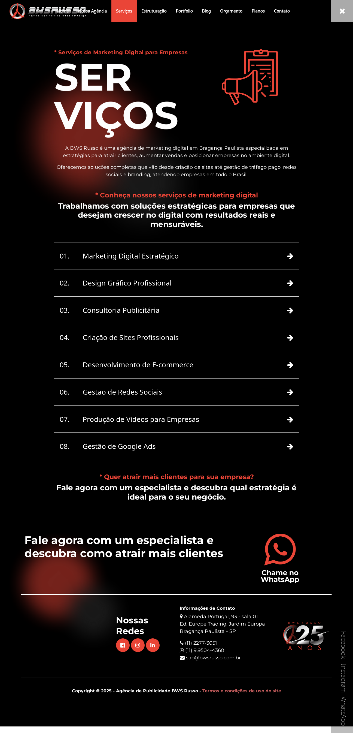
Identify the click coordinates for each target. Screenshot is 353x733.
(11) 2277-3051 (201, 657)
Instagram (343, 678)
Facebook (343, 645)
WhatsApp (343, 711)
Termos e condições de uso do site (241, 704)
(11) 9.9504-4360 (202, 664)
